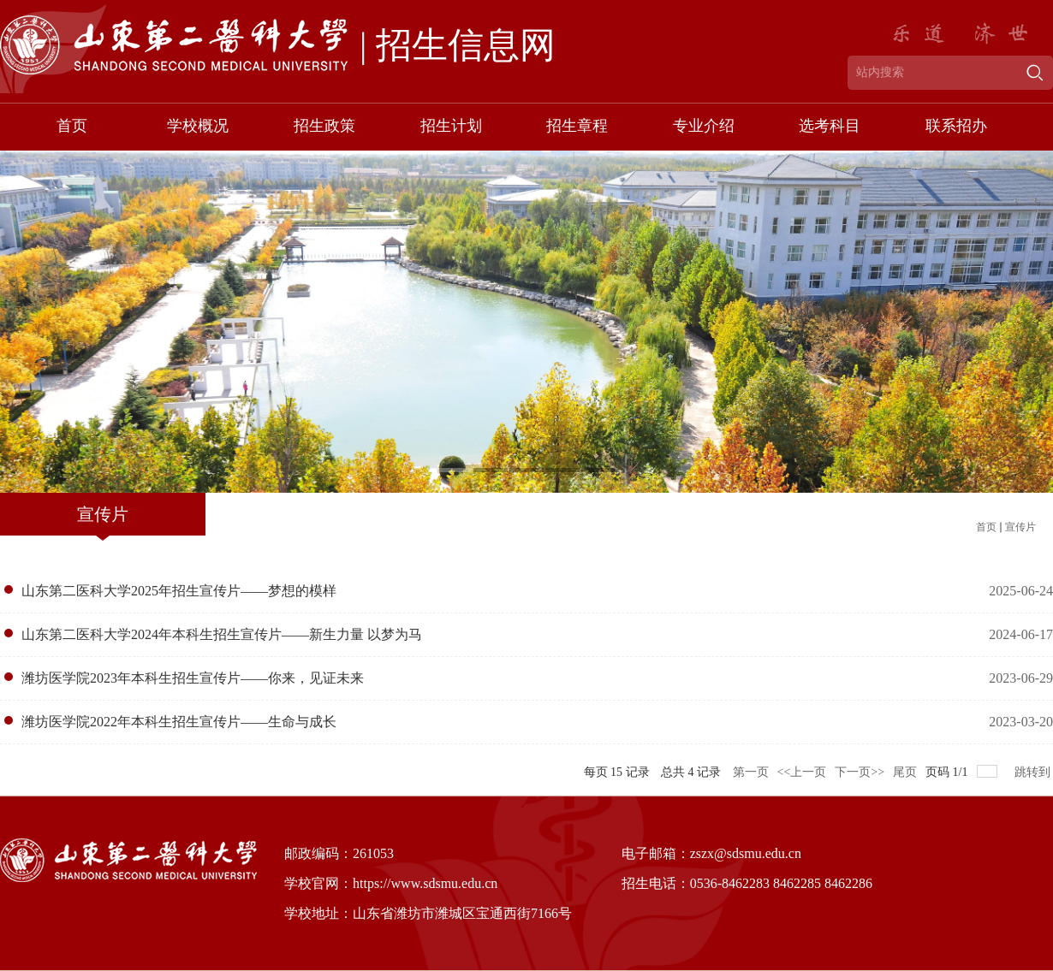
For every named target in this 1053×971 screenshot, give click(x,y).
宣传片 (1020, 527)
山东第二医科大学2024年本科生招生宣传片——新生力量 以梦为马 (221, 634)
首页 (986, 527)
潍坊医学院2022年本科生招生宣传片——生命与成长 (178, 721)
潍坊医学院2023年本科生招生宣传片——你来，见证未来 (192, 678)
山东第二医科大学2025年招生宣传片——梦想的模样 (178, 590)
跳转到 (1034, 772)
